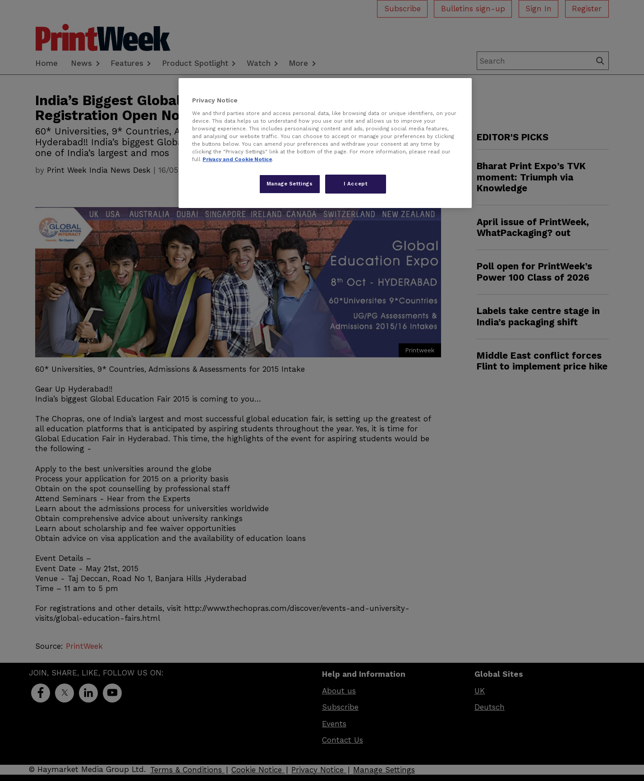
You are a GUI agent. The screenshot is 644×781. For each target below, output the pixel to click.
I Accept (356, 183)
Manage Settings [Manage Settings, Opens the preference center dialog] (290, 183)
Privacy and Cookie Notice (237, 159)
